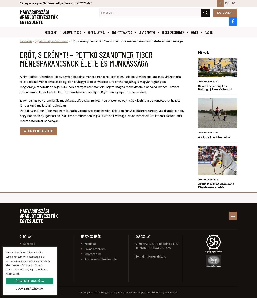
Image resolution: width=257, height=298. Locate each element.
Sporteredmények (173, 32)
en (227, 3)
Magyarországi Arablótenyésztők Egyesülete (39, 17)
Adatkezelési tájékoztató (101, 259)
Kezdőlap (51, 32)
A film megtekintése (38, 131)
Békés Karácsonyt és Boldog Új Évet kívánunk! (215, 87)
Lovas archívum (95, 249)
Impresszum (93, 254)
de (233, 3)
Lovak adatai (147, 32)
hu (220, 3)
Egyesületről (96, 32)
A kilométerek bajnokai (214, 137)
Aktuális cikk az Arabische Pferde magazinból (216, 185)
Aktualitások (72, 32)
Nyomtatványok (122, 32)
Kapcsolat (225, 12)
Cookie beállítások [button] (30, 289)
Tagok (209, 32)
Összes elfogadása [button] (30, 281)
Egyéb (194, 32)
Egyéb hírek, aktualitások (51, 41)
